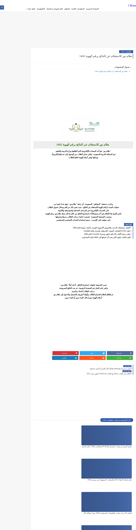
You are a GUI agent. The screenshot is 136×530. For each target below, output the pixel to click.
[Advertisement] (68, 25)
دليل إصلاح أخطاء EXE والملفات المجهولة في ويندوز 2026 (91, 437)
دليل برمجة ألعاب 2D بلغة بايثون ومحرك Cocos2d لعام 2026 (107, 232)
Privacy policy (94, 2)
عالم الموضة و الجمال (54, 9)
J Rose (132, 6)
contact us (66, 2)
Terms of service (83, 2)
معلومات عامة (126, 50)
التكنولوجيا (41, 9)
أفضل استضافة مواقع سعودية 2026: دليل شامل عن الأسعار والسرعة (61, 470)
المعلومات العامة (77, 9)
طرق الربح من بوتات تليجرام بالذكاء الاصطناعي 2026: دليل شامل (121, 437)
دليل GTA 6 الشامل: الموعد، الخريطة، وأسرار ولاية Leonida (107, 229)
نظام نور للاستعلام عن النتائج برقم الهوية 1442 (111, 70)
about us (73, 2)
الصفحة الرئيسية (92, 9)
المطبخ (67, 9)
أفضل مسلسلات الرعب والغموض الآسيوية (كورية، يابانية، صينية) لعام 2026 (101, 226)
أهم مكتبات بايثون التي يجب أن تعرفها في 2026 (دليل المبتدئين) (106, 236)
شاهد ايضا (31, 9)
